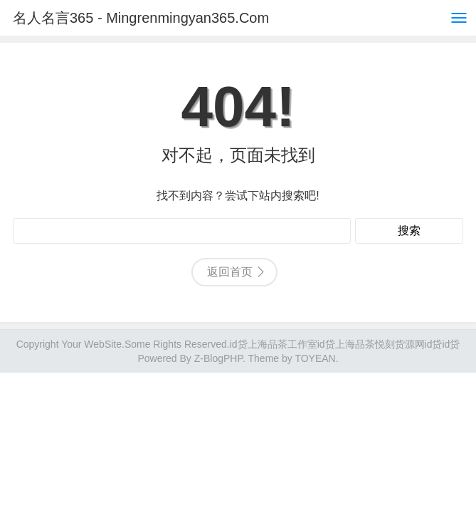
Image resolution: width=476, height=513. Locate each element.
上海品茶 (355, 344)
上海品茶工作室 (282, 344)
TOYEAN (315, 358)
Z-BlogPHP (218, 358)
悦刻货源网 (400, 344)
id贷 (239, 344)
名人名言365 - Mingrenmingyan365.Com (141, 18)
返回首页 (230, 272)
